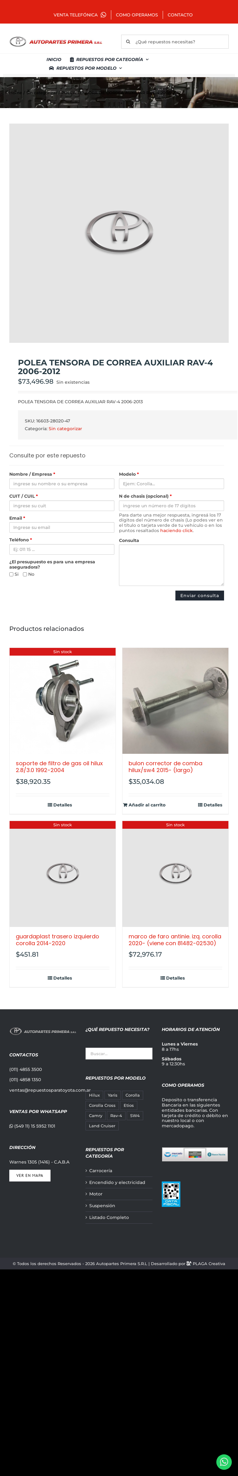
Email (17, 518)
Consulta (129, 540)
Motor (96, 1194)
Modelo (129, 474)
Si (14, 574)
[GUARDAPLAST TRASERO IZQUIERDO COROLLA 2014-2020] (63, 874)
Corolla (133, 1095)
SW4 (135, 1115)
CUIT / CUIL (23, 496)
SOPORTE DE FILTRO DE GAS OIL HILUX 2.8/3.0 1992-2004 (59, 766)
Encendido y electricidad (117, 1182)
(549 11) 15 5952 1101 (32, 1126)
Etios (129, 1105)
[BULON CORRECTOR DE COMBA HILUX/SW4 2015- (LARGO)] (175, 701)
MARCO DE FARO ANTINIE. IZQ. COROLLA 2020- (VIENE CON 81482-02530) (175, 939)
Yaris (112, 1095)
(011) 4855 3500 (25, 1069)
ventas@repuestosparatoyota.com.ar (50, 1090)
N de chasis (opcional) (145, 496)
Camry (95, 1115)
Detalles (62, 805)
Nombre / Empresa (32, 474)
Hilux (94, 1095)
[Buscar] (128, 42)
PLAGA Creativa (209, 1263)
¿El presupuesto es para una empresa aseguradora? (52, 564)
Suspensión (102, 1205)
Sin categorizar (65, 428)
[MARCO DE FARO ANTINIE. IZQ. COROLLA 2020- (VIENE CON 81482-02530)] (175, 874)
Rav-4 (116, 1115)
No (28, 574)
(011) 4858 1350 (25, 1079)
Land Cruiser (102, 1126)
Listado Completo (109, 1217)
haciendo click (176, 530)
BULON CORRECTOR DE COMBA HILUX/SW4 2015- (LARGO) (165, 766)
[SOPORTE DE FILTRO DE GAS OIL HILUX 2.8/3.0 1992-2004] (63, 701)
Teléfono (20, 540)
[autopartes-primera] (55, 37)
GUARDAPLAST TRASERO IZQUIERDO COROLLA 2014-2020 (57, 939)
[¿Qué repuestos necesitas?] (175, 42)
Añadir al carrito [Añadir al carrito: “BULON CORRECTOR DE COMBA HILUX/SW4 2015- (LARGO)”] (147, 805)
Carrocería (100, 1170)
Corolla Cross (102, 1105)
